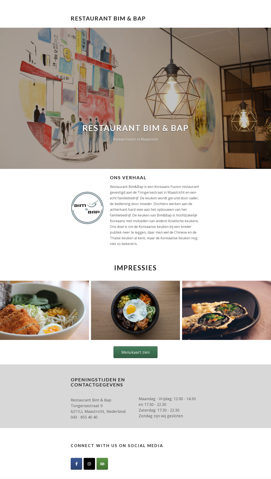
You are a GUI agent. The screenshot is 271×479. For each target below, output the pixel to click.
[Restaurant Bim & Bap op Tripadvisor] (102, 464)
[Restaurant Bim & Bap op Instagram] (89, 464)
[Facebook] (76, 464)
